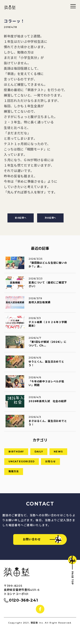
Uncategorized (22, 461)
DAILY (39, 451)
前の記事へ (20, 217)
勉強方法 (14, 471)
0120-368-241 (23, 600)
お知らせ (50, 461)
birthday (16, 451)
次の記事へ (50, 217)
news (58, 451)
